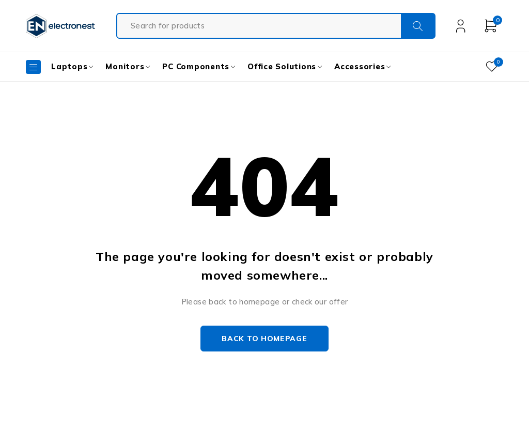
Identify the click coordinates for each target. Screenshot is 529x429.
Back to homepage (264, 338)
